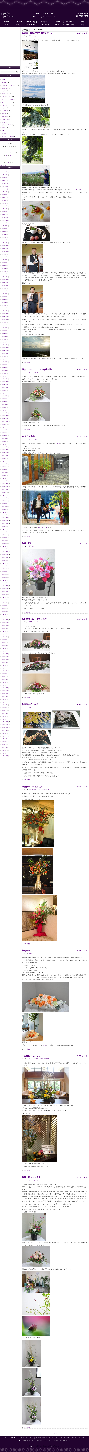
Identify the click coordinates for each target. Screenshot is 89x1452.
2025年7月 (4, 197)
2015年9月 (4, 526)
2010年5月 (4, 707)
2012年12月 (5, 620)
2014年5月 (4, 571)
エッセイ (4, 91)
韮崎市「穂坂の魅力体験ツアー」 (37, 33)
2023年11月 (5, 248)
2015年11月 (5, 520)
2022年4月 (4, 302)
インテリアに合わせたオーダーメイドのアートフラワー (35, 1440)
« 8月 (1, 165)
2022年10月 (5, 285)
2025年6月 (4, 200)
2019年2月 (4, 410)
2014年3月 (4, 577)
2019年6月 (4, 398)
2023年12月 (5, 245)
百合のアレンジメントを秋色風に (37, 369)
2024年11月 (5, 217)
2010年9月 (4, 696)
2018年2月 (4, 444)
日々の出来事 (5, 119)
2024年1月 (4, 243)
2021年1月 (4, 345)
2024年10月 (5, 220)
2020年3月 (4, 373)
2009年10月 (5, 727)
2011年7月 (4, 668)
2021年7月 (4, 328)
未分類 (3, 122)
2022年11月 (5, 282)
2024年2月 (4, 240)
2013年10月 (5, 591)
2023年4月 (4, 268)
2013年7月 (4, 600)
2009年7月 (4, 736)
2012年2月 (4, 648)
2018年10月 (5, 421)
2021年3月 (4, 339)
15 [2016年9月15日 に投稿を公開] (10, 155)
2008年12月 (5, 756)
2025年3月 (4, 209)
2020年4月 (4, 370)
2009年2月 (4, 750)
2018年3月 (4, 441)
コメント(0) (26, 362)
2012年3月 (4, 645)
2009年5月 (4, 741)
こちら (44, 1045)
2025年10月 (5, 189)
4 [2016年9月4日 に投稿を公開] (16, 149)
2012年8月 (4, 631)
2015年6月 (4, 534)
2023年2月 (4, 274)
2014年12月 (5, 551)
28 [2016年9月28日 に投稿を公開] (8, 162)
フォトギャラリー (43, 527)
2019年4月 (4, 404)
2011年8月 (4, 665)
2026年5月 (4, 172)
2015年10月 (5, 523)
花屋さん (31, 546)
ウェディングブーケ (44, 23)
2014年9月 (4, 560)
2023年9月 (4, 254)
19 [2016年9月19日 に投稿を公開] (4, 158)
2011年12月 (5, 654)
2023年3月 (4, 271)
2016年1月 (4, 515)
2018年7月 (4, 430)
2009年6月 (4, 739)
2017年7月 (4, 464)
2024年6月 (4, 228)
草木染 (3, 130)
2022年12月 (5, 279)
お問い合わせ (66, 1440)
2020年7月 (4, 362)
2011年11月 (5, 656)
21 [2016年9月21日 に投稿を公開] (8, 158)
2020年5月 (4, 367)
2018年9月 (4, 424)
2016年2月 (4, 512)
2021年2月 (4, 342)
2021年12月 (5, 313)
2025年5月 (4, 203)
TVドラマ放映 (28, 436)
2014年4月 (4, 574)
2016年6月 (4, 500)
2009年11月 (5, 724)
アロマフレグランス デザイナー (10, 85)
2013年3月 (4, 611)
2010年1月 (4, 719)
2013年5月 (4, 605)
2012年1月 (4, 651)
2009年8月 (4, 733)
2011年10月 (5, 659)
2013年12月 (5, 586)
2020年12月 (5, 347)
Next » (55, 1433)
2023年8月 (4, 257)
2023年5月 (4, 265)
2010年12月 (5, 688)
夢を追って (27, 950)
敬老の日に (27, 543)
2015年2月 (4, 546)
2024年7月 (4, 226)
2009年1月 (4, 753)
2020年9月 (4, 356)
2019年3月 (4, 407)
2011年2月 (4, 682)
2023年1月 (4, 277)
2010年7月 (4, 702)
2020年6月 (4, 364)
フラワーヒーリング (7, 105)
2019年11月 (5, 384)
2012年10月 (5, 625)
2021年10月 (5, 319)
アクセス (81, 1438)
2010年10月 (5, 693)
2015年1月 (4, 549)
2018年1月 (4, 447)
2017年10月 (5, 455)
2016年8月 (4, 495)
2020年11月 (5, 350)
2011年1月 (4, 685)
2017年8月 (4, 461)
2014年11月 (5, 554)
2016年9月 (4, 492)
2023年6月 (4, 262)
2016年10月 (5, 489)
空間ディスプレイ (46, 789)
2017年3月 (4, 475)
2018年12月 (5, 415)
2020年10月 (5, 353)
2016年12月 (5, 483)
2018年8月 (4, 427)
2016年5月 (4, 503)
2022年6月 (4, 296)
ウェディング (5, 88)
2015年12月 (5, 517)
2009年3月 (4, 747)
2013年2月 (4, 614)
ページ (35, 608)
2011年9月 (4, 662)
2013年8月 (4, 597)
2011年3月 (4, 679)
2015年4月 (4, 540)
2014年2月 (4, 580)
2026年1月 (4, 180)
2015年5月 (4, 537)
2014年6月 (4, 568)
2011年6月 (4, 671)
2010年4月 (4, 710)
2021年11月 (5, 316)
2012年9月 (4, 628)
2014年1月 (4, 583)
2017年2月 (4, 478)
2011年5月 (4, 673)
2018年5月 (4, 435)
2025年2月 (4, 211)
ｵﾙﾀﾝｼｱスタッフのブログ (8, 136)
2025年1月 (4, 214)
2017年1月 (4, 481)
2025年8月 (4, 194)
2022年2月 (4, 308)
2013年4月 (4, 608)
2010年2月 (4, 716)
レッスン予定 (5, 110)
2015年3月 (4, 543)
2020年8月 (4, 359)
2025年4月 (4, 206)
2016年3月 (4, 509)
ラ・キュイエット (78, 190)
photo (3, 79)
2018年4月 (4, 438)
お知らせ (4, 82)
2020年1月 (4, 379)
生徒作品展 (57, 1440)
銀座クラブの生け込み (32, 786)
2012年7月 (4, 634)
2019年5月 (4, 401)
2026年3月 (4, 175)
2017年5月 (4, 469)
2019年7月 (4, 396)
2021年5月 (4, 333)
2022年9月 (4, 288)
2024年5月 (4, 231)
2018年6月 (4, 432)
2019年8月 (4, 393)
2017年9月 (4, 458)
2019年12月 (5, 381)
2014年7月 (4, 566)
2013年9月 (4, 594)
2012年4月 (4, 642)
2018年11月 (5, 418)
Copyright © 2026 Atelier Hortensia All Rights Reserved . (44, 1446)
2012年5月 (4, 639)
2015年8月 (4, 529)
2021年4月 (4, 336)
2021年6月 (4, 330)
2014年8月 (4, 563)
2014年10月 (5, 557)
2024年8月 (4, 223)
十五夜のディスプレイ (32, 1056)
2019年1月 (4, 413)
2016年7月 (4, 498)
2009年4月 (4, 744)
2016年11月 (5, 486)
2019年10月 (5, 387)
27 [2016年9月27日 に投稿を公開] (6, 162)
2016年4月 (4, 506)
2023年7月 (4, 260)
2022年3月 (4, 305)
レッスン (4, 108)
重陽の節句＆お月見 (31, 1177)
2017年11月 (5, 452)
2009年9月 (4, 730)
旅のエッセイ (32, 36)
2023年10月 (5, 251)
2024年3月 (4, 237)
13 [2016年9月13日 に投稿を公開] (6, 155)
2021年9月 (4, 322)
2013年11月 (5, 588)
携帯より (31, 707)
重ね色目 (4, 133)
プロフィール (19, 23)
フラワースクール (57, 23)
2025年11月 (5, 186)
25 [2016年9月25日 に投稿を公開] (16, 158)
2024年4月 (4, 234)
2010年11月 (5, 690)
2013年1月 (4, 617)
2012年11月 (5, 622)
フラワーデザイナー (34, 439)
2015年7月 (4, 532)
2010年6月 (4, 705)
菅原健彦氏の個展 (30, 704)
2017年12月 (5, 449)
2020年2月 (4, 376)
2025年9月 (4, 192)
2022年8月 (4, 291)
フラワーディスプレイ (31, 23)
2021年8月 (4, 325)
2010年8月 (4, 699)
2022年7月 (4, 294)
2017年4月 (4, 472)
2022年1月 (4, 311)
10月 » (4, 165)
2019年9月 (4, 390)
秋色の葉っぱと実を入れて (34, 619)
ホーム (6, 23)
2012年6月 (4, 637)
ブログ (82, 23)
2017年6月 (4, 466)
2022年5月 (4, 299)
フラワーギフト (70, 23)
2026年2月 (4, 177)
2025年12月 (5, 183)
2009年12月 (5, 722)
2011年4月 (4, 676)
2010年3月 (4, 713)
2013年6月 (4, 603)
